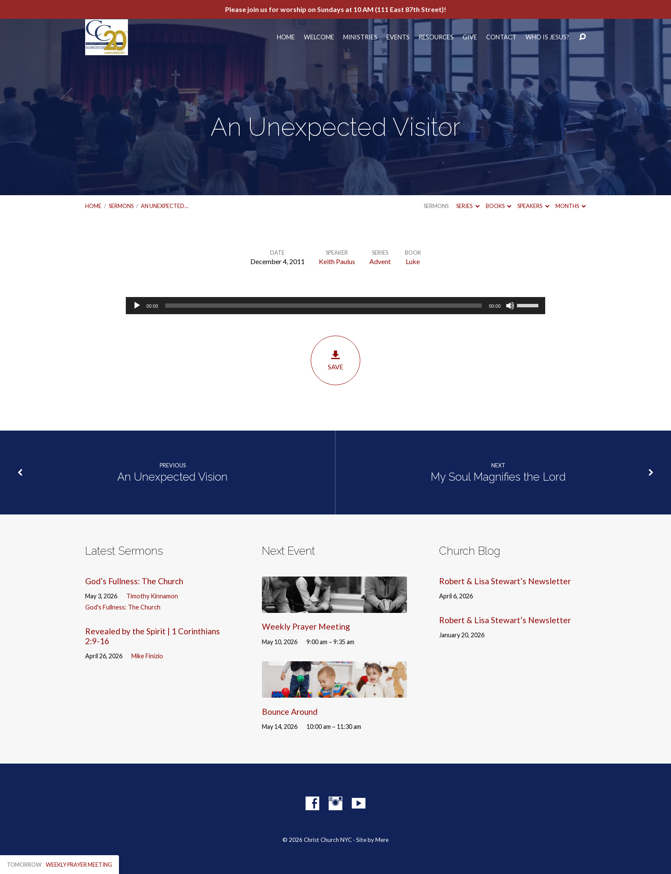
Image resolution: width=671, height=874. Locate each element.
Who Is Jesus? (547, 37)
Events (398, 37)
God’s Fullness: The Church (134, 581)
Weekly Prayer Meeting (306, 626)
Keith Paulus (337, 261)
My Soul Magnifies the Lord (498, 476)
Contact (501, 37)
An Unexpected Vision (172, 476)
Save (335, 360)
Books (498, 205)
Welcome (319, 37)
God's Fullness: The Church (122, 607)
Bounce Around (290, 711)
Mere (382, 839)
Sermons (121, 205)
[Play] (137, 305)
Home (286, 37)
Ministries (360, 37)
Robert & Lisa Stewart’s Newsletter (505, 581)
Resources (436, 37)
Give (470, 37)
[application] (335, 305)
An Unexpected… (164, 205)
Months (570, 205)
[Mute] (510, 305)
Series (467, 205)
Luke (413, 261)
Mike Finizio (147, 656)
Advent (380, 261)
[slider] (323, 305)
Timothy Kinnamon (152, 596)
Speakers (533, 205)
